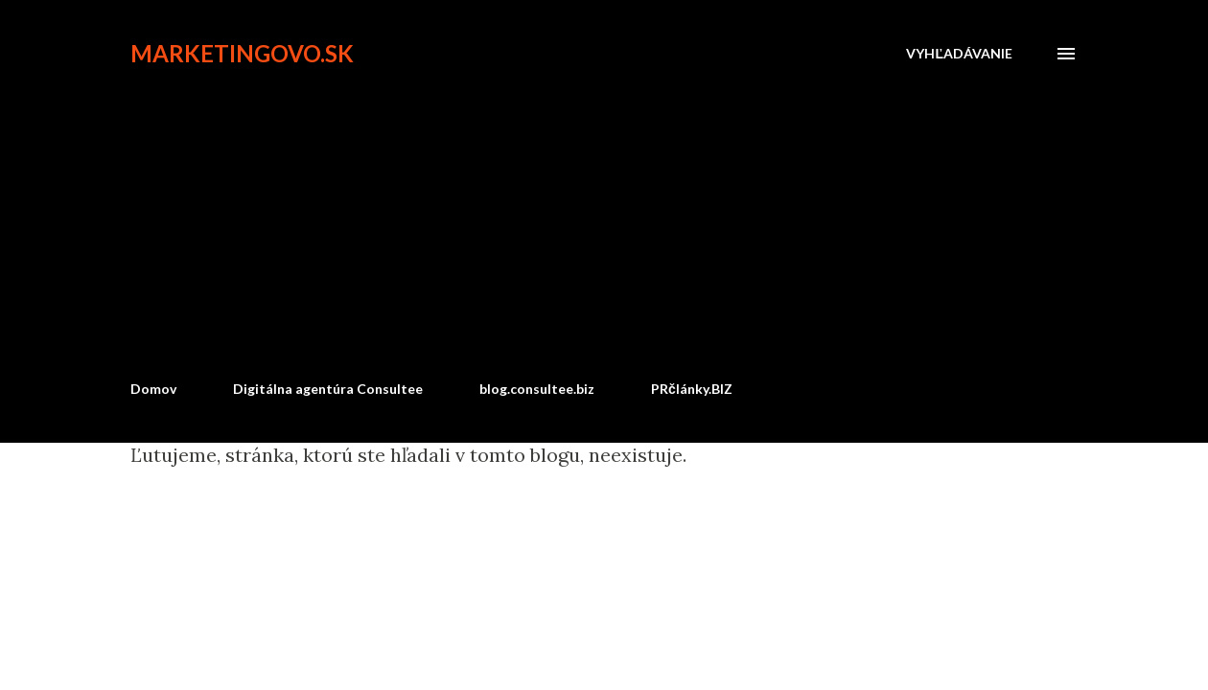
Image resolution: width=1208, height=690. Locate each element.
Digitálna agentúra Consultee (328, 388)
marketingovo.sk (242, 53)
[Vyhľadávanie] (959, 53)
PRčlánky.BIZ (691, 388)
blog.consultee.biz (536, 388)
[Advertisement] (604, 222)
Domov (153, 388)
